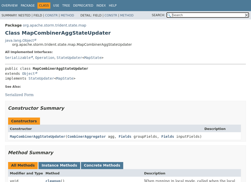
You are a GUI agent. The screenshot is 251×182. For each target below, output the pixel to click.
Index (101, 5)
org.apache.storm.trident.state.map (54, 25)
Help (113, 5)
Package (28, 5)
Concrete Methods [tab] (102, 165)
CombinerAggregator (87, 136)
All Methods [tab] (23, 165)
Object (28, 74)
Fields (125, 136)
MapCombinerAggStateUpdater (37, 136)
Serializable (18, 58)
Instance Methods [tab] (59, 165)
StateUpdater (69, 58)
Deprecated (83, 5)
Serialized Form (19, 95)
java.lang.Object (19, 40)
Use (56, 5)
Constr (51, 15)
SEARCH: (158, 15)
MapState (92, 58)
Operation (44, 58)
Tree (66, 5)
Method (67, 15)
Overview (10, 5)
